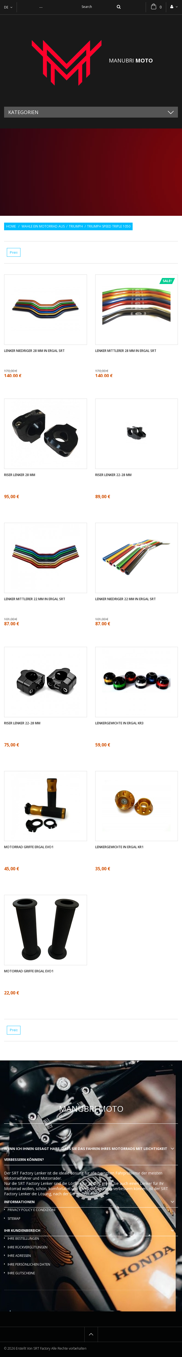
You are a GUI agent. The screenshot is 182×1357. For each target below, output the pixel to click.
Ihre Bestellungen (23, 1238)
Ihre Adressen (19, 1255)
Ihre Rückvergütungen (27, 1247)
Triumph (76, 226)
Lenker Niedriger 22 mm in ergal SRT (125, 599)
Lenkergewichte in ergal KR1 (119, 847)
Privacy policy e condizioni (31, 1209)
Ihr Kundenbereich (22, 1230)
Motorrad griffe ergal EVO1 (28, 847)
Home (11, 226)
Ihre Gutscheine (21, 1273)
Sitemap (14, 1218)
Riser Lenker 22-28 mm (113, 475)
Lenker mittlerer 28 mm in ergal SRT (125, 351)
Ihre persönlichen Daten (29, 1264)
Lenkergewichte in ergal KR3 (119, 723)
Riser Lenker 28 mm (19, 475)
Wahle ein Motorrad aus (43, 226)
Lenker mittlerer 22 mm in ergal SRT (34, 599)
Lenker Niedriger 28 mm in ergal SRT (34, 351)
